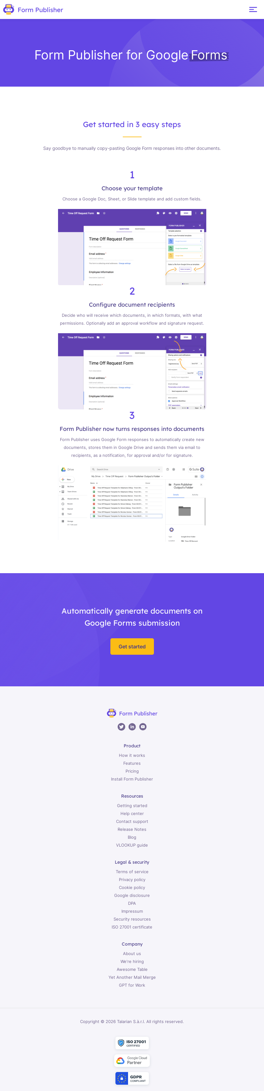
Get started (132, 646)
